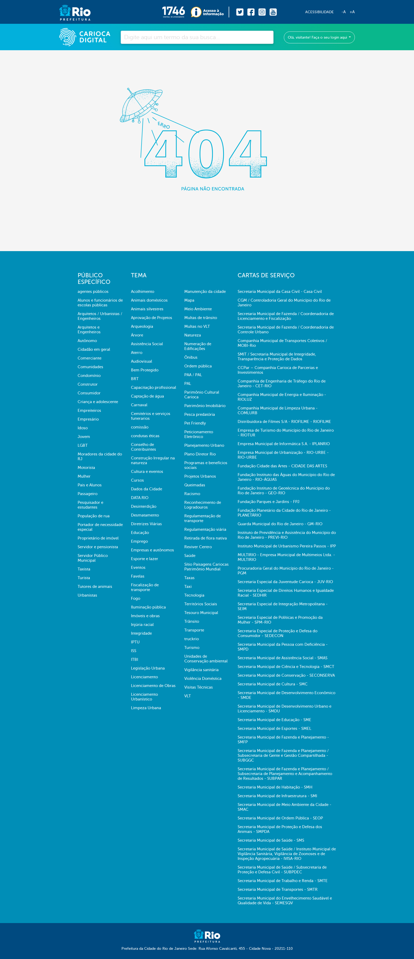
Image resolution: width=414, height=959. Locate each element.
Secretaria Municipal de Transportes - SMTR (278, 889)
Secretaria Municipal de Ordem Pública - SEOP (280, 818)
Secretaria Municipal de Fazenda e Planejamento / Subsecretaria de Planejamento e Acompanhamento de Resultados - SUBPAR (285, 774)
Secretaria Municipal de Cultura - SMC (273, 684)
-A (343, 12)
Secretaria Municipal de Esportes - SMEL (274, 728)
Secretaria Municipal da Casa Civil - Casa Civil (280, 291)
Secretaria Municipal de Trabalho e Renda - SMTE (283, 881)
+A (352, 12)
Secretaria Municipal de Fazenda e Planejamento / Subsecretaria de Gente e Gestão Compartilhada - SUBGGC (283, 755)
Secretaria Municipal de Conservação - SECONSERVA (286, 675)
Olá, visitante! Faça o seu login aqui (318, 37)
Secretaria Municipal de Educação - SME (274, 720)
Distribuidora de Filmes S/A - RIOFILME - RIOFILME (284, 421)
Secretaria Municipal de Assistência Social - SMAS (282, 658)
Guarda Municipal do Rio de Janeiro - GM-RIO (280, 524)
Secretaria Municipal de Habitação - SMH (275, 787)
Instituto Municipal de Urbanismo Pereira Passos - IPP (287, 546)
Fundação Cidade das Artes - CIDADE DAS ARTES (282, 466)
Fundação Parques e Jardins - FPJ (268, 502)
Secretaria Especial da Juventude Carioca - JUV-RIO (285, 582)
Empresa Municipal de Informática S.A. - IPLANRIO (284, 444)
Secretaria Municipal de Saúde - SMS (271, 840)
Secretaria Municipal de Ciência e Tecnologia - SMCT (286, 667)
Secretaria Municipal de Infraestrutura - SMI (277, 796)
